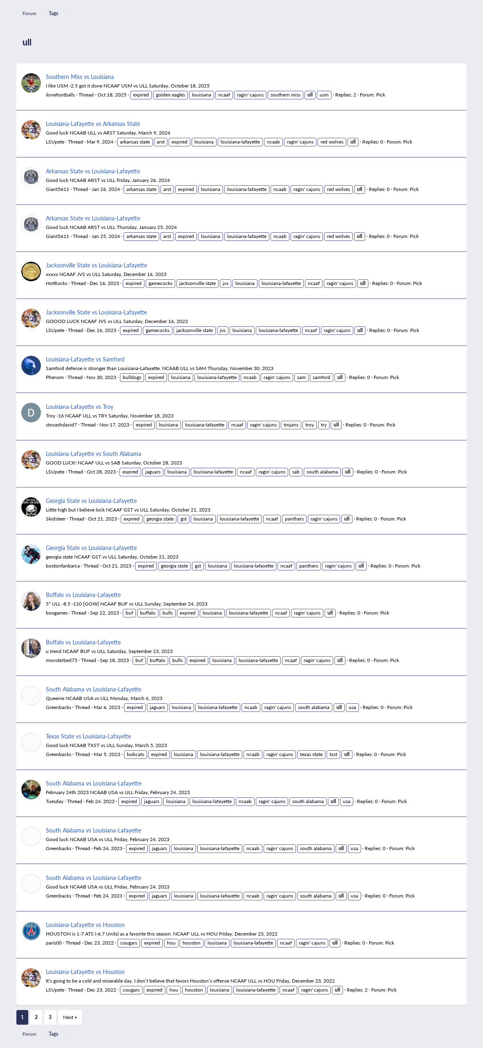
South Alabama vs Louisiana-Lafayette (93, 689)
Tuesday (54, 801)
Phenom (55, 377)
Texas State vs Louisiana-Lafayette (88, 736)
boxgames (57, 612)
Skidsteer (55, 518)
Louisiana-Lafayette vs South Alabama (93, 453)
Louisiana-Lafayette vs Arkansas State (93, 123)
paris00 (54, 942)
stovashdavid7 (61, 424)
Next (68, 1017)
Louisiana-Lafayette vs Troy (79, 406)
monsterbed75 (61, 660)
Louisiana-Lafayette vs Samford (85, 359)
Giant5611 (57, 189)
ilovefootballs (60, 94)
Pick (380, 94)
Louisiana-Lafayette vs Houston (85, 924)
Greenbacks (58, 707)
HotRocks (56, 283)
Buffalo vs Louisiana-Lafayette (83, 594)
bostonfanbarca (63, 565)
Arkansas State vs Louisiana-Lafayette (93, 171)
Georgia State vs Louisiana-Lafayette (91, 500)
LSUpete (55, 141)
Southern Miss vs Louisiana (80, 76)
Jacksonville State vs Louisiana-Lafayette (96, 265)
